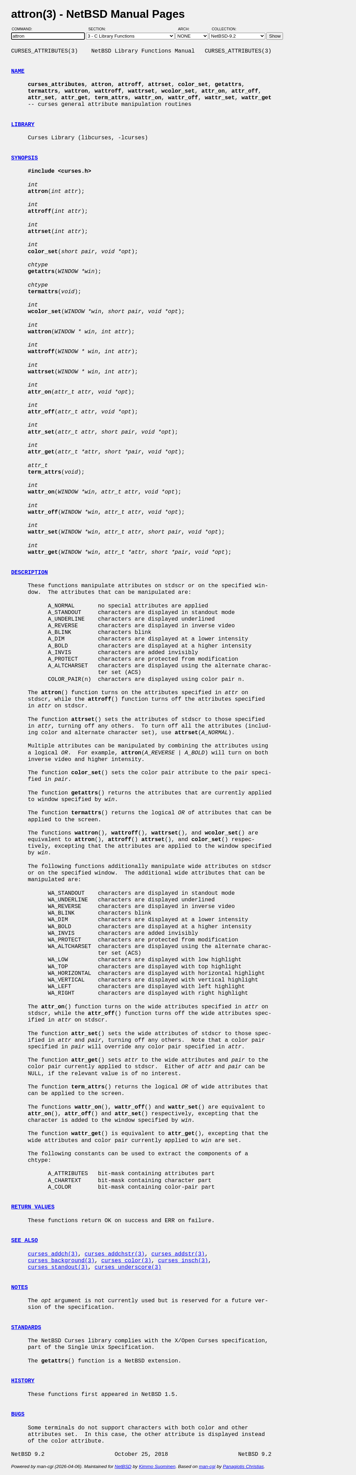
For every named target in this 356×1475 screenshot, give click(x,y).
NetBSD (123, 1466)
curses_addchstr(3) (114, 1254)
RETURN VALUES (33, 1207)
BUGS (17, 1414)
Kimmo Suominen (157, 1466)
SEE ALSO (24, 1240)
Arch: (187, 29)
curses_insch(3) (183, 1261)
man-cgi (207, 1466)
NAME (17, 71)
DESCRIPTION (29, 572)
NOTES (19, 1287)
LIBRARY (22, 125)
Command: (24, 29)
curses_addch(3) (53, 1254)
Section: (98, 29)
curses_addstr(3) (178, 1254)
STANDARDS (26, 1328)
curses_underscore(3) (128, 1267)
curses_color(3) (126, 1261)
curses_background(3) (61, 1261)
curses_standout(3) (58, 1267)
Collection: (224, 29)
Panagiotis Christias (243, 1466)
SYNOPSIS (24, 158)
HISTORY (22, 1381)
